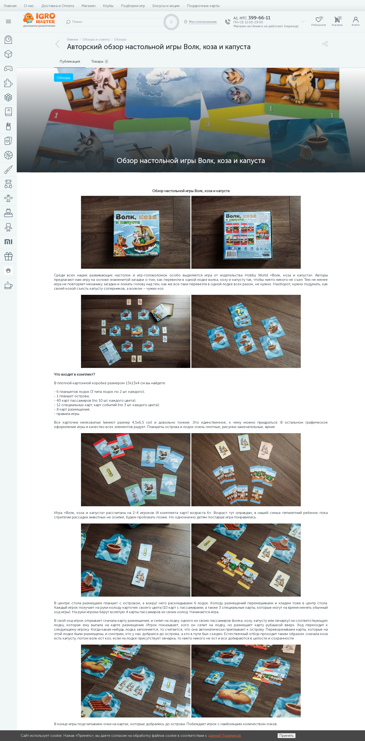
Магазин (88, 5)
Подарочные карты (203, 5)
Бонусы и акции (165, 5)
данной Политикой (224, 735)
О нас (29, 5)
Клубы (108, 5)
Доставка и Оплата (57, 5)
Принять (286, 735)
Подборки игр (133, 5)
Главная (10, 5)
